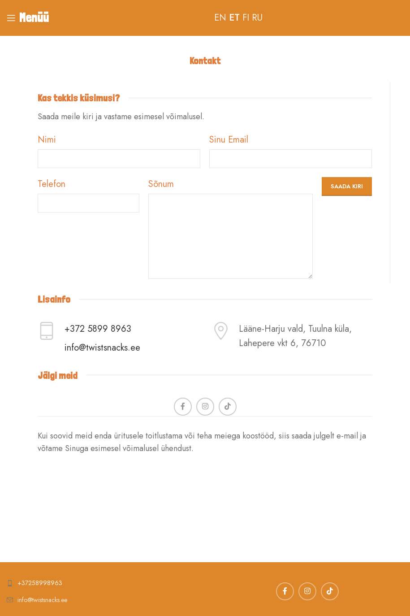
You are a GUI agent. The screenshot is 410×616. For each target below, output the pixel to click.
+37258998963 (39, 582)
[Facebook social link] (183, 407)
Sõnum (161, 184)
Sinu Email (228, 139)
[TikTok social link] (228, 407)
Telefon (51, 184)
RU (257, 17)
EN (220, 17)
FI (245, 17)
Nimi (47, 139)
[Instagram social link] (205, 407)
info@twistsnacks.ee (102, 347)
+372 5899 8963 (98, 328)
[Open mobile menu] (27, 18)
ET (234, 17)
